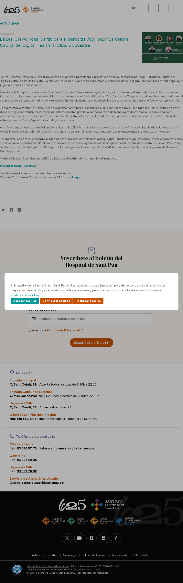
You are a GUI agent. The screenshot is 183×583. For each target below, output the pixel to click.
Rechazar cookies (88, 301)
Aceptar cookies (24, 301)
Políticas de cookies (25, 295)
